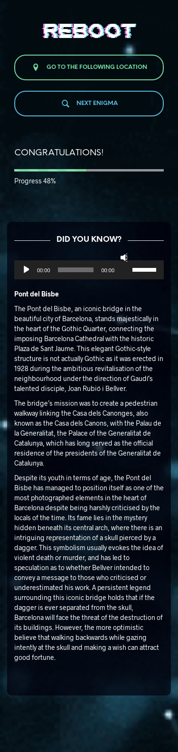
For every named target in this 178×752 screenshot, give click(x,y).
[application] (89, 269)
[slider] (76, 269)
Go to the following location (89, 67)
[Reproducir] (25, 270)
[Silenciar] (123, 257)
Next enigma (89, 103)
